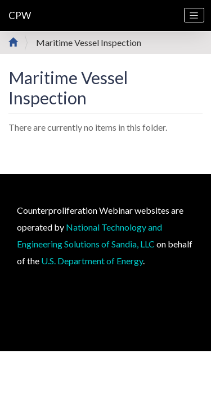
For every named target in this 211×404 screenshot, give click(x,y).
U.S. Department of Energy (92, 260)
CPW (19, 15)
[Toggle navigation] (194, 15)
